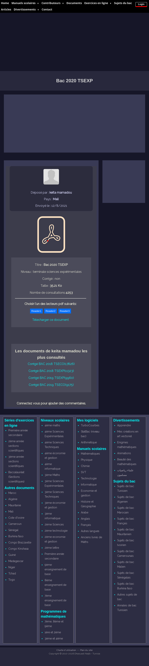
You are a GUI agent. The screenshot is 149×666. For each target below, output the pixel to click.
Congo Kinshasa (18, 548)
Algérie (12, 499)
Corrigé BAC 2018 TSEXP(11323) (51, 371)
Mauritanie (14, 505)
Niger (11, 567)
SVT (83, 472)
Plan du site (86, 650)
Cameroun (15, 523)
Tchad (12, 573)
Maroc (12, 492)
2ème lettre (52, 547)
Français (86, 524)
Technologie (88, 478)
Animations (124, 453)
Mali (10, 511)
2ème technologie (56, 530)
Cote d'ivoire (16, 517)
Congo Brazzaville (19, 542)
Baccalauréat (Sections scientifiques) (16, 477)
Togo (11, 579)
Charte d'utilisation (66, 650)
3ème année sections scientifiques (16, 461)
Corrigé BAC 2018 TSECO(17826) (51, 364)
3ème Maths (52, 474)
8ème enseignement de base (55, 585)
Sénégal (13, 530)
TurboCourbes (90, 425)
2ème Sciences (54, 524)
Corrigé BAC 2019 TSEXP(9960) (51, 378)
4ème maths (52, 425)
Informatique (88, 484)
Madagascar (15, 561)
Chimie (85, 466)
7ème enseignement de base (55, 600)
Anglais (85, 518)
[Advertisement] (74, 42)
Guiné (12, 554)
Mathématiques (90, 453)
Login (141, 4)
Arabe (84, 512)
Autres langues (90, 531)
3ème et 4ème (54, 638)
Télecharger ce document (50, 320)
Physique (86, 459)
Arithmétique (89, 442)
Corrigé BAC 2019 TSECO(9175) (51, 385)
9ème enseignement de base (55, 569)
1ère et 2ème (53, 632)
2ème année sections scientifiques (16, 446)
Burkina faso (15, 536)
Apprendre (124, 425)
